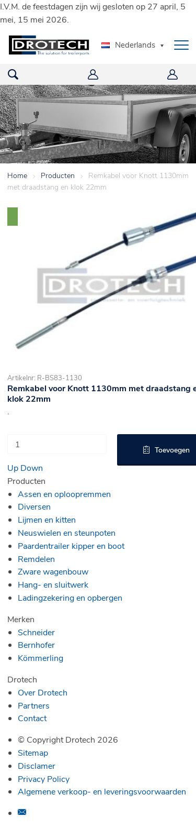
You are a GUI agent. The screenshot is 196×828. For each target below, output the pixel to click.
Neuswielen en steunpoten (67, 532)
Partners (34, 705)
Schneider (36, 631)
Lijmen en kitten (47, 519)
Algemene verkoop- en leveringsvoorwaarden (102, 791)
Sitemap (33, 752)
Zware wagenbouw (53, 571)
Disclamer (36, 765)
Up (12, 467)
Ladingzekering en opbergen (70, 597)
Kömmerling (40, 657)
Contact (32, 717)
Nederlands (128, 44)
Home (17, 175)
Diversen (34, 506)
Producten (58, 175)
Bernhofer (36, 644)
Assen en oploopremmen (64, 493)
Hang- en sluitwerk (53, 584)
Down (31, 467)
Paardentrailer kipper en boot (71, 545)
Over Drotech (42, 692)
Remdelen (36, 558)
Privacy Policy (44, 778)
